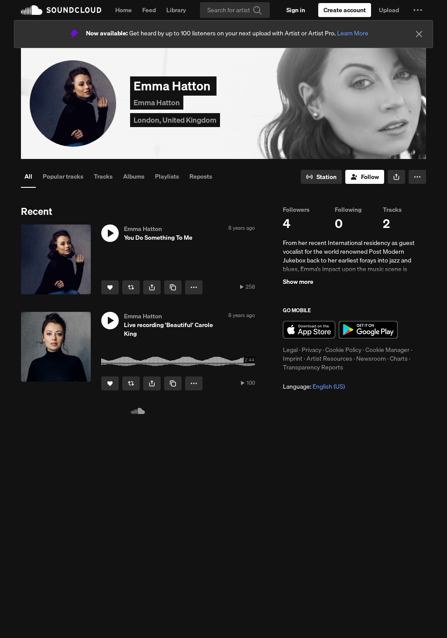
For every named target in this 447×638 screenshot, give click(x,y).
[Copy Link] (173, 287)
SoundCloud (61, 10)
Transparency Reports (313, 367)
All (28, 176)
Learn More (352, 33)
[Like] (110, 287)
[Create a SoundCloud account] (344, 10)
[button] (417, 10)
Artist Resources (329, 358)
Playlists (167, 176)
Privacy (311, 350)
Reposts (200, 176)
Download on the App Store (309, 329)
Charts (399, 358)
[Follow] (364, 177)
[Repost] (131, 287)
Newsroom (371, 358)
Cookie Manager (387, 350)
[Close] (419, 34)
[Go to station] (321, 177)
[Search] (235, 10)
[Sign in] (295, 10)
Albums (133, 176)
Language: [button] (314, 386)
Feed (149, 10)
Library (176, 10)
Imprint (293, 358)
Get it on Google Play (368, 329)
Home (123, 10)
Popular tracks (63, 176)
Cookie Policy (343, 350)
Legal (290, 350)
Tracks (103, 176)
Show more (298, 281)
